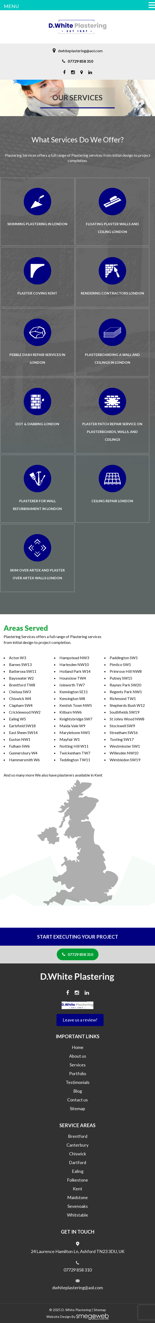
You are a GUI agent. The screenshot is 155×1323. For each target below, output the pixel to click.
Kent (77, 1188)
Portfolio (77, 1073)
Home (77, 1047)
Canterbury (77, 1145)
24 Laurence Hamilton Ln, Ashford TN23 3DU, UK (77, 1251)
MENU (11, 6)
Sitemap (77, 1108)
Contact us (77, 1099)
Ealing (77, 1171)
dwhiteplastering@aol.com (80, 50)
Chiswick (77, 1153)
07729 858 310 (80, 61)
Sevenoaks (77, 1206)
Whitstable (77, 1215)
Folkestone (77, 1180)
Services (78, 1064)
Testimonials (78, 1082)
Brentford (77, 1136)
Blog (77, 1091)
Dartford (77, 1162)
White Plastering (78, 1310)
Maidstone (77, 1197)
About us (77, 1056)
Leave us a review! (80, 1019)
